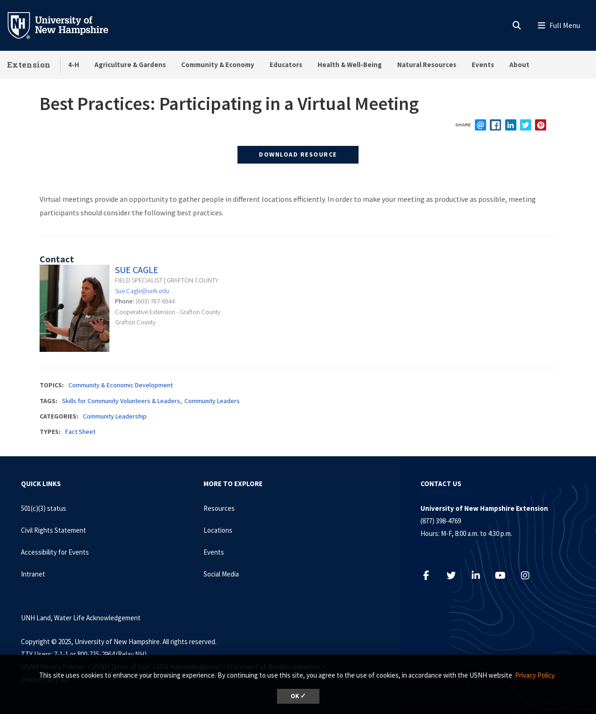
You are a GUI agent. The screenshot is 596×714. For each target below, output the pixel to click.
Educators (286, 64)
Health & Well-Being (350, 64)
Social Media (221, 574)
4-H (73, 64)
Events (483, 64)
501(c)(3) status (43, 508)
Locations (217, 530)
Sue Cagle (136, 269)
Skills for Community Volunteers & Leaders (121, 401)
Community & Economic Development (120, 385)
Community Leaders (212, 401)
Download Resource (298, 154)
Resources (219, 508)
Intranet (33, 574)
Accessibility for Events (55, 552)
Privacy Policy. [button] (535, 675)
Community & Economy (217, 64)
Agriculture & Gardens (130, 64)
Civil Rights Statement (53, 530)
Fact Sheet (80, 431)
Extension (29, 64)
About (519, 64)
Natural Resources (426, 64)
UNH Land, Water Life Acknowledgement (81, 617)
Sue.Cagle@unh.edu (142, 291)
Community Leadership (115, 416)
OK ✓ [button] (298, 696)
